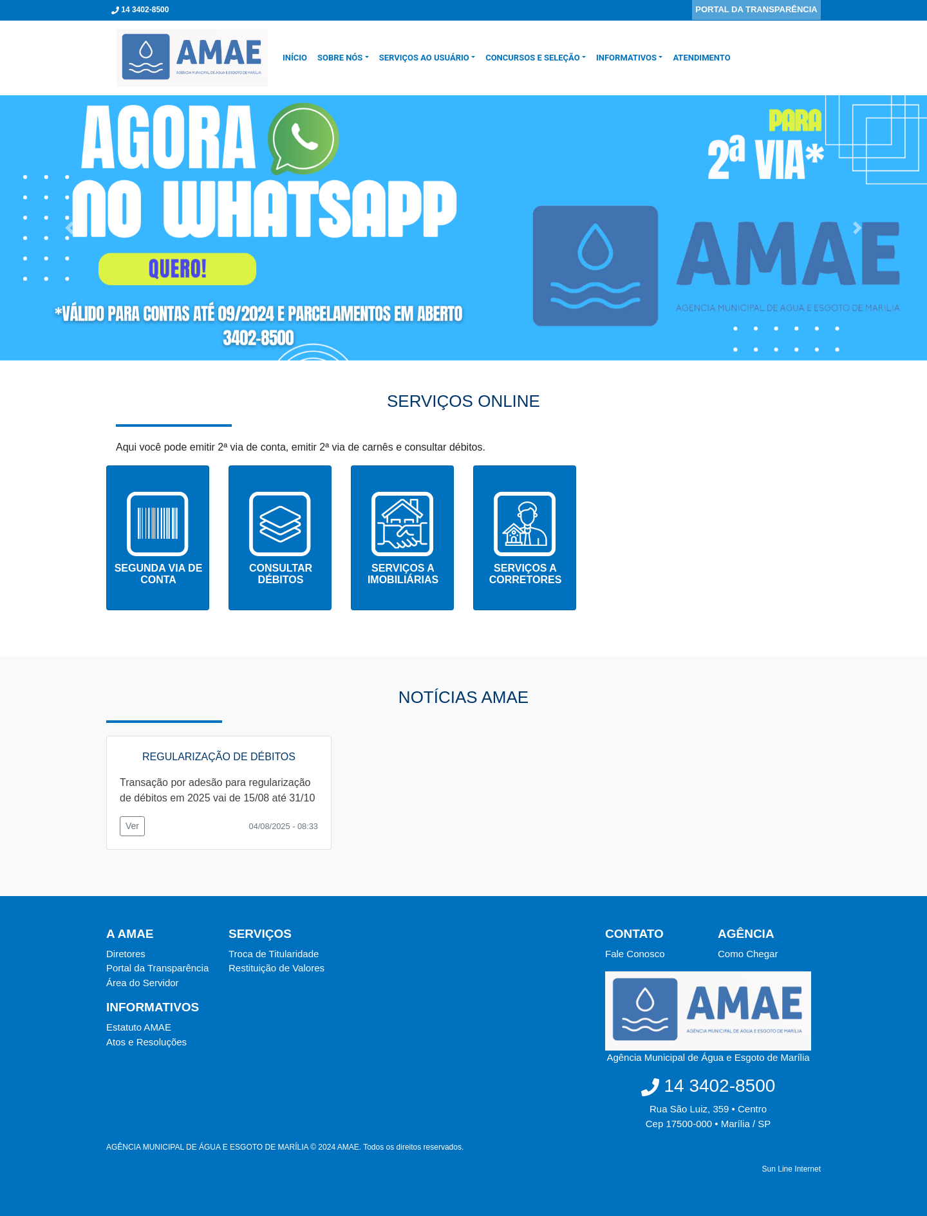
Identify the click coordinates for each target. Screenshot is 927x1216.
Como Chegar (748, 953)
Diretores (125, 953)
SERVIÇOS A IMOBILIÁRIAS (403, 574)
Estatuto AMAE (138, 1027)
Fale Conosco (635, 953)
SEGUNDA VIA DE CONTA (159, 574)
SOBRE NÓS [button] (339, 57)
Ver (132, 826)
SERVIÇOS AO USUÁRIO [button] (424, 57)
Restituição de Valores (276, 967)
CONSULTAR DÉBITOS (280, 574)
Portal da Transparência (157, 967)
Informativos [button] (626, 57)
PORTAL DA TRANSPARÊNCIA (756, 9)
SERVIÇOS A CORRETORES (525, 574)
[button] (69, 227)
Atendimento (701, 57)
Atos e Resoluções (146, 1041)
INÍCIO (297, 57)
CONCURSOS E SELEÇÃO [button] (532, 57)
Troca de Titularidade (274, 953)
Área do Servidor (142, 982)
